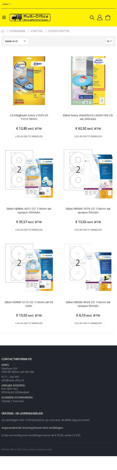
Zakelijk (5, 401)
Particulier (18, 401)
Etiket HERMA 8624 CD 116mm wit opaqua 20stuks (88, 304)
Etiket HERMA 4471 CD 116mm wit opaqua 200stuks (29, 210)
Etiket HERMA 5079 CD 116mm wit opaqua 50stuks (88, 210)
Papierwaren (17, 31)
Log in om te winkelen (28, 136)
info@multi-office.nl (12, 380)
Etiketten (36, 31)
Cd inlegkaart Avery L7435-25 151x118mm (29, 117)
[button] (92, 18)
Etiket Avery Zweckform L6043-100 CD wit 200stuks (88, 117)
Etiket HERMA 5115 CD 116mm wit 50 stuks (29, 304)
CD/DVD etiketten (58, 31)
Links (5, 3)
